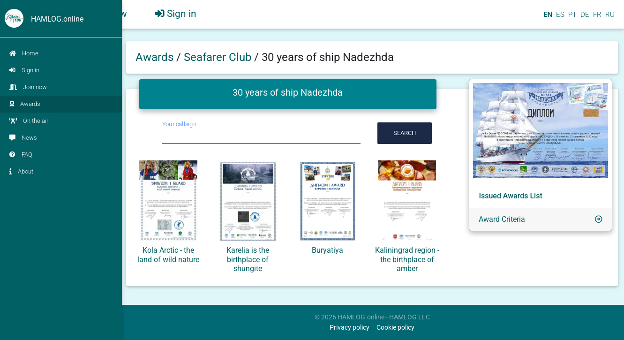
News (23, 137)
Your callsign (179, 124)
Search (404, 132)
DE (584, 18)
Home (23, 53)
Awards (24, 103)
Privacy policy (349, 328)
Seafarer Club (219, 57)
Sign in (24, 70)
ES (559, 18)
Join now (28, 87)
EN (546, 18)
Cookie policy (395, 328)
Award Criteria (502, 219)
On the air (28, 120)
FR (596, 18)
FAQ (20, 154)
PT (571, 18)
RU (609, 18)
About (21, 171)
